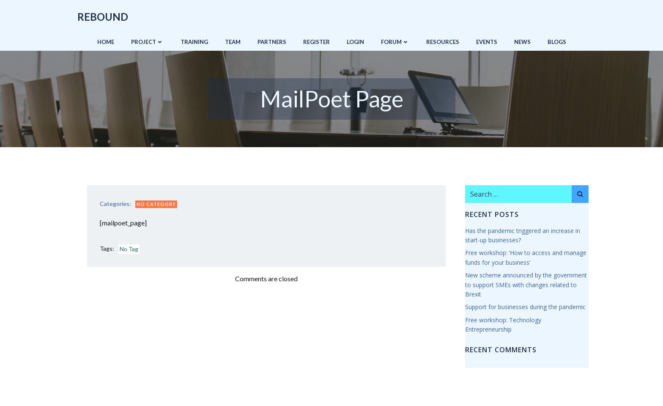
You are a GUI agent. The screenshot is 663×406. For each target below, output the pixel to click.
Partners (272, 41)
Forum (395, 41)
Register (316, 41)
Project (147, 41)
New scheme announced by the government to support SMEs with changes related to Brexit (526, 284)
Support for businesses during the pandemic (525, 307)
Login (355, 41)
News (522, 41)
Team (233, 41)
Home (105, 41)
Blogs (557, 41)
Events (486, 41)
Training (194, 41)
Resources (442, 41)
